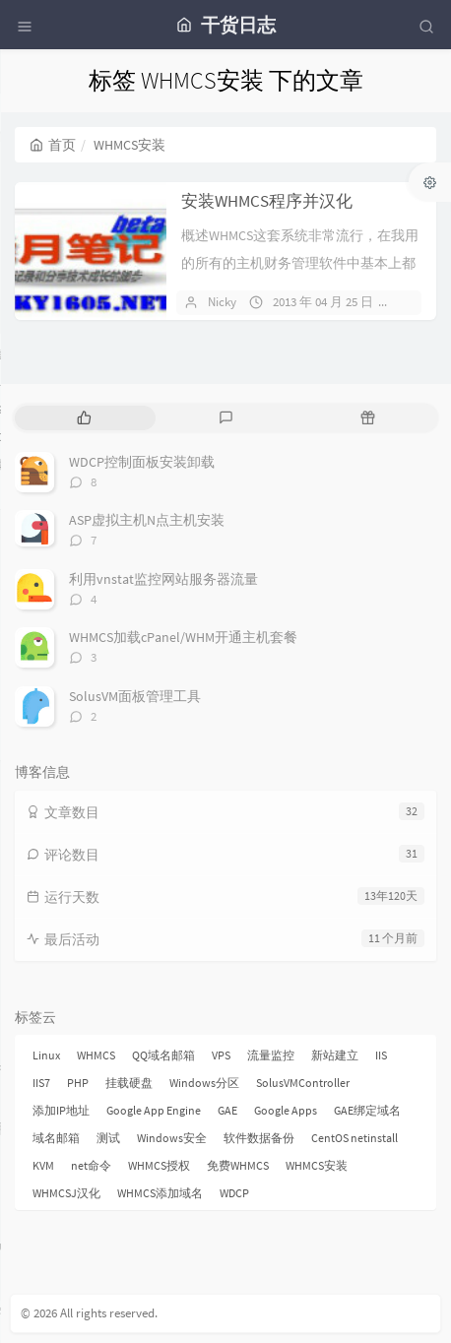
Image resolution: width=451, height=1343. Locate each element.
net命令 (91, 1165)
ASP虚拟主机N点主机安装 (147, 520)
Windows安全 (172, 1137)
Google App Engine (153, 1110)
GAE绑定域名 (367, 1110)
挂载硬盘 (129, 1082)
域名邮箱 (56, 1137)
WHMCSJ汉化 (66, 1192)
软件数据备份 (259, 1137)
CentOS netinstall (354, 1137)
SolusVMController (303, 1082)
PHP (78, 1082)
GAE (227, 1110)
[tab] (84, 418)
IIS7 (41, 1082)
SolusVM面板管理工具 (135, 696)
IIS (381, 1055)
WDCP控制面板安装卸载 (142, 462)
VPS (221, 1055)
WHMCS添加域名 (160, 1192)
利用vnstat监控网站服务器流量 (163, 579)
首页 (53, 145)
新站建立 (334, 1055)
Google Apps (285, 1110)
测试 (108, 1137)
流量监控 (270, 1055)
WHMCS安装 (317, 1165)
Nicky (222, 301)
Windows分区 (204, 1082)
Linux (46, 1055)
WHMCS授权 (159, 1165)
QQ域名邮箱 (163, 1055)
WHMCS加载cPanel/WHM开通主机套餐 (183, 637)
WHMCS (96, 1055)
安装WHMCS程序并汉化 (267, 201)
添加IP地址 (61, 1110)
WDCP (234, 1192)
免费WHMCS (238, 1165)
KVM (43, 1165)
